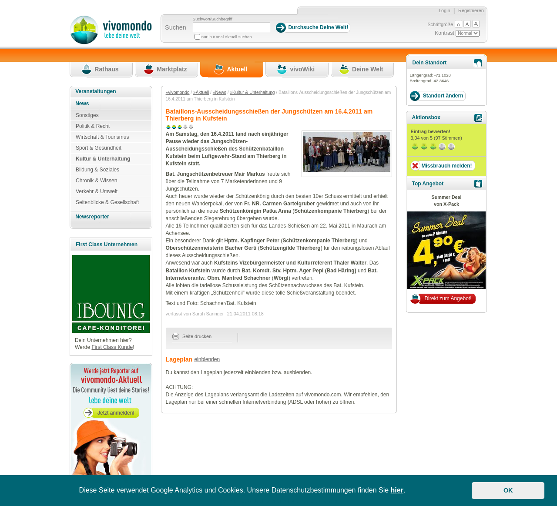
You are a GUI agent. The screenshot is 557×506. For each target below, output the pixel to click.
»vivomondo (178, 92)
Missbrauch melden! (446, 166)
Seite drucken (192, 336)
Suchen (175, 27)
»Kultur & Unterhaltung (252, 92)
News (82, 104)
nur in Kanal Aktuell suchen (226, 36)
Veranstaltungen (95, 91)
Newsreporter (92, 217)
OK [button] (508, 490)
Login (444, 10)
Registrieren (471, 10)
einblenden (207, 359)
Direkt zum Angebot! (447, 298)
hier (397, 490)
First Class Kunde (112, 347)
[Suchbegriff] (231, 27)
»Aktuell (201, 92)
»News (219, 92)
